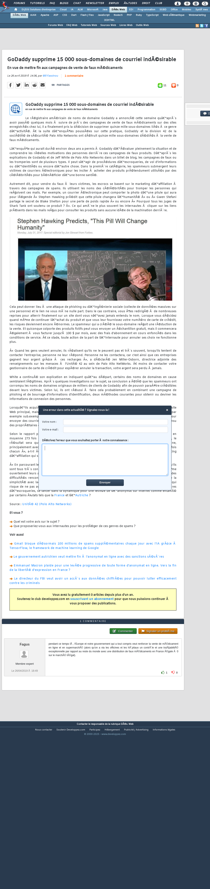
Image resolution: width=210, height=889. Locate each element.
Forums (19, 3)
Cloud (63, 9)
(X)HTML (109, 20)
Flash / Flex (87, 15)
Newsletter (94, 3)
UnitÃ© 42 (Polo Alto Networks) (46, 526)
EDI (131, 9)
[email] (115, 430)
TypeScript (152, 15)
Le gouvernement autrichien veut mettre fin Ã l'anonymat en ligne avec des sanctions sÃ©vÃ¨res (89, 579)
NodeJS (118, 15)
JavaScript (103, 15)
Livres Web (125, 25)
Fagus (25, 709)
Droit (146, 3)
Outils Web (142, 25)
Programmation (146, 9)
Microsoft (92, 9)
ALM (80, 9)
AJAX (33, 15)
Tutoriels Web (89, 25)
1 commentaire (74, 97)
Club (158, 3)
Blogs (64, 3)
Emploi (113, 3)
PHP (129, 15)
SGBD (163, 9)
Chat (77, 3)
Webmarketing (197, 15)
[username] (115, 422)
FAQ (52, 3)
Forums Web (55, 25)
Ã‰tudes (130, 3)
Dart (73, 15)
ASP (55, 15)
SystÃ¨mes (201, 9)
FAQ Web (71, 25)
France (59, 517)
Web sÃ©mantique (173, 15)
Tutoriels (37, 3)
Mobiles (186, 9)
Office (174, 9)
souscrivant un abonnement (92, 621)
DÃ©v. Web (118, 9)
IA (72, 9)
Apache (45, 15)
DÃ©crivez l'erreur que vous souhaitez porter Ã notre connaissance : (105, 457)
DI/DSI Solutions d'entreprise (39, 9)
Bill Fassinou (50, 97)
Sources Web (108, 25)
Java (104, 9)
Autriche (81, 517)
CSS (64, 15)
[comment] (105, 460)
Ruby (139, 15)
